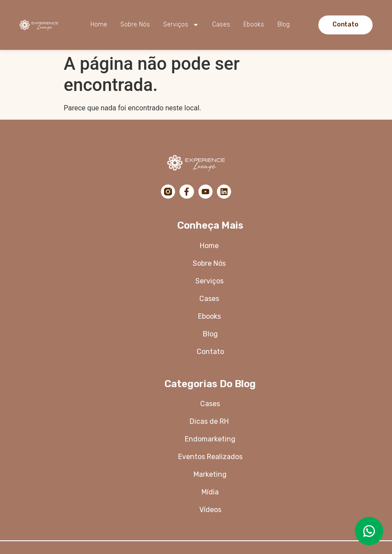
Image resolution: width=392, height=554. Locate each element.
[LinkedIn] (224, 192)
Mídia (210, 492)
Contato (210, 351)
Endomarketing (210, 439)
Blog (283, 24)
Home (98, 24)
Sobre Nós (135, 24)
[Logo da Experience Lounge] (40, 24)
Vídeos (210, 509)
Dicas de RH (210, 421)
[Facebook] (186, 192)
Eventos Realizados (210, 456)
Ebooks (253, 24)
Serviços (181, 24)
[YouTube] (205, 192)
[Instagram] (168, 192)
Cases (221, 24)
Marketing (210, 474)
